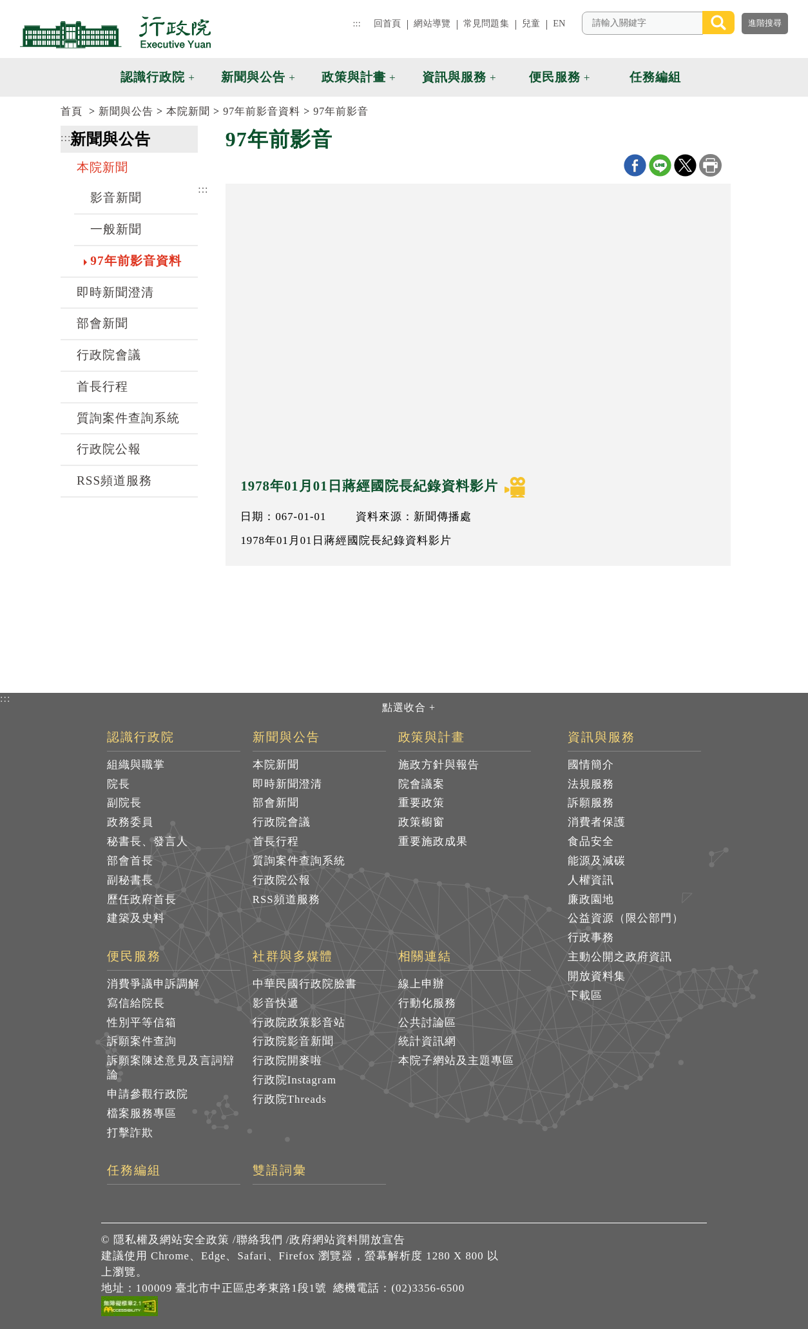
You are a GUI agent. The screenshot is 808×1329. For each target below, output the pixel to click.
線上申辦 (421, 984)
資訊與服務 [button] (454, 77)
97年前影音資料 (261, 111)
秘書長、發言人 (147, 841)
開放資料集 (597, 976)
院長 (118, 784)
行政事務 (591, 937)
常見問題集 (486, 23)
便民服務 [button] (555, 77)
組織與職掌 (136, 765)
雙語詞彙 (280, 1170)
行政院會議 (109, 355)
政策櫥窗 (421, 822)
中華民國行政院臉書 (305, 984)
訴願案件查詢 (142, 1041)
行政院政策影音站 (299, 1022)
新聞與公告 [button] (253, 77)
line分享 (660, 165)
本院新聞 (188, 111)
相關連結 (425, 956)
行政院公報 (109, 449)
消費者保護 (597, 822)
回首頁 (387, 23)
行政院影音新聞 (293, 1041)
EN (559, 23)
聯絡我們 (259, 1240)
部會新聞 (102, 323)
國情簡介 (591, 765)
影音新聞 (116, 197)
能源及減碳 (597, 861)
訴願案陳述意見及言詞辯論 (171, 1067)
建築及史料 (136, 918)
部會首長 (130, 861)
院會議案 (421, 784)
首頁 (71, 111)
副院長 (124, 803)
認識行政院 (141, 737)
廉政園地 (591, 899)
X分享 (685, 165)
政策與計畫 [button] (354, 77)
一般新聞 (116, 229)
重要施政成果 (433, 841)
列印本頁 (710, 165)
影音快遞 (276, 1003)
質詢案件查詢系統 (128, 418)
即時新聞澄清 (115, 292)
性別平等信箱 (142, 1022)
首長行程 (102, 386)
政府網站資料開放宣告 (347, 1240)
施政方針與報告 (438, 765)
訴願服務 (591, 803)
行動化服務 (427, 1003)
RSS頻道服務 (114, 480)
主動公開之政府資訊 (620, 957)
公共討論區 (427, 1022)
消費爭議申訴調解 (153, 984)
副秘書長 (130, 880)
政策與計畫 (432, 737)
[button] (746, 77)
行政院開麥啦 (287, 1060)
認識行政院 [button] (152, 77)
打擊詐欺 (130, 1133)
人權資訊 (591, 880)
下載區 (585, 995)
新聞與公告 (126, 111)
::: (356, 23)
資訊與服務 (601, 737)
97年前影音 (341, 111)
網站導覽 (432, 23)
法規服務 (591, 784)
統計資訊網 (427, 1041)
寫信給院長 (136, 1003)
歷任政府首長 (142, 899)
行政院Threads (290, 1099)
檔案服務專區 (142, 1113)
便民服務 (134, 956)
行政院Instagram (294, 1080)
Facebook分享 (635, 165)
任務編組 (134, 1170)
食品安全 (591, 841)
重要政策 (421, 803)
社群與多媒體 (293, 956)
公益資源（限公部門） (626, 918)
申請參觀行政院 (147, 1094)
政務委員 (130, 822)
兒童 (531, 23)
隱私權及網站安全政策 (171, 1240)
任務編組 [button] (655, 77)
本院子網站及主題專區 (456, 1060)
